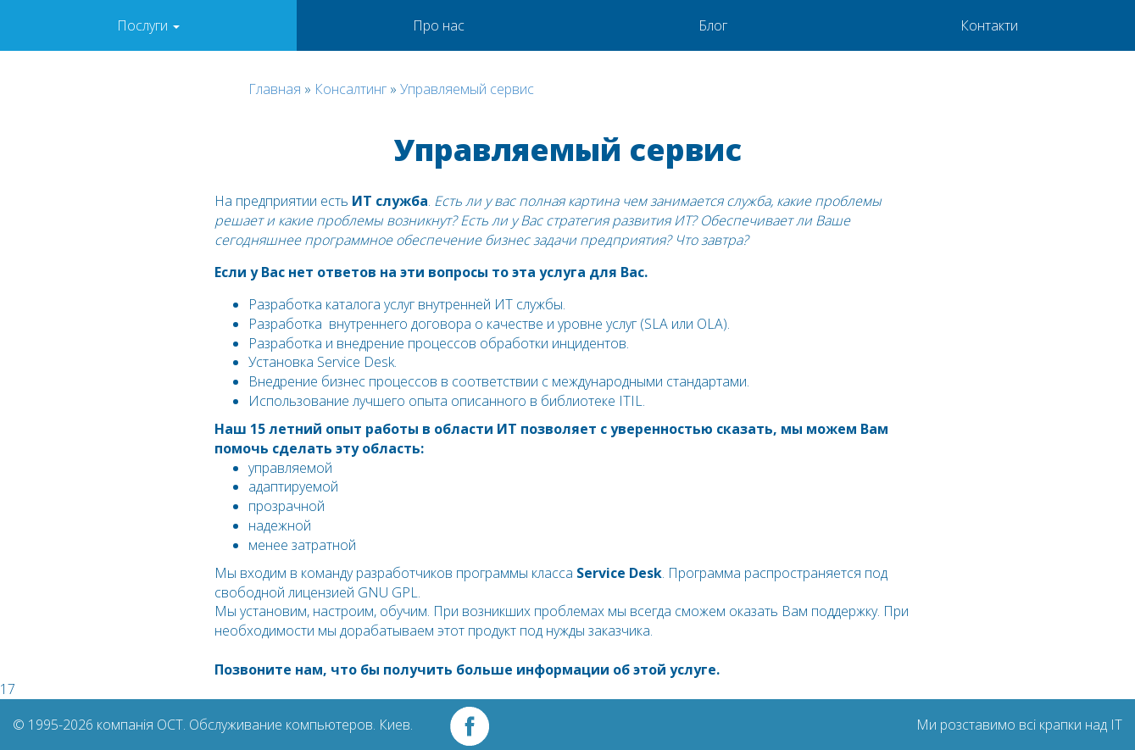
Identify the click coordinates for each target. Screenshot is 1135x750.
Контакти (989, 25)
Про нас (439, 25)
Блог (712, 25)
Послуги (148, 25)
